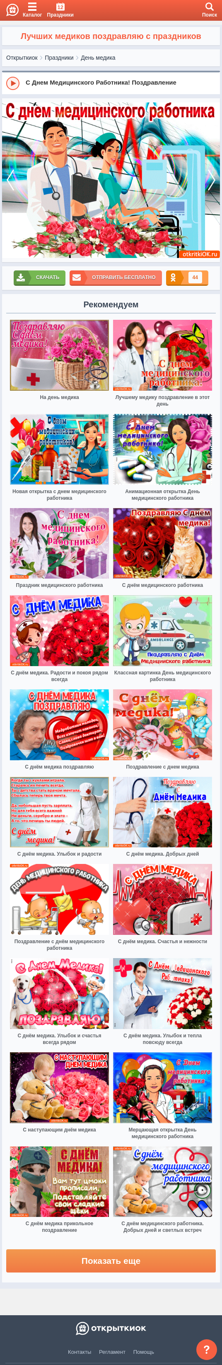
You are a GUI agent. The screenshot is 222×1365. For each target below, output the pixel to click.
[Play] (12, 83)
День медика (98, 57)
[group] (111, 83)
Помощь (143, 1352)
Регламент (112, 1352)
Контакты (79, 1352)
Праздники (59, 57)
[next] (211, 180)
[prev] (10, 180)
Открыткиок (22, 57)
